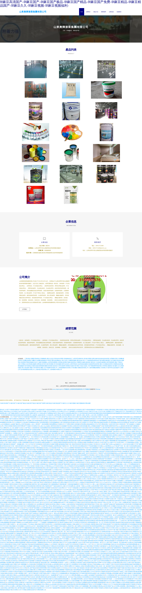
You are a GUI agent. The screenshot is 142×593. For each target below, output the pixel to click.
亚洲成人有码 (137, 481)
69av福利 (53, 523)
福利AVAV (32, 524)
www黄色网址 (55, 566)
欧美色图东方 (131, 452)
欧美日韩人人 (50, 526)
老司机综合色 (6, 448)
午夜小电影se (127, 528)
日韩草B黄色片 (46, 446)
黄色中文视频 (82, 585)
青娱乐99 (14, 472)
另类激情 (103, 581)
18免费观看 (105, 437)
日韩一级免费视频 (52, 565)
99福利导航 (70, 588)
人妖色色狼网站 (127, 501)
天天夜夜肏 (37, 563)
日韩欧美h (117, 526)
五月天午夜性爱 (4, 452)
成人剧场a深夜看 (87, 475)
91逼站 (81, 494)
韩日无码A (108, 514)
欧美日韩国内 (120, 430)
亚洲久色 (71, 492)
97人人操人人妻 (109, 554)
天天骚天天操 (56, 554)
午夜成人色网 (18, 585)
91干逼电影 (19, 504)
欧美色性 (103, 435)
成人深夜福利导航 (136, 464)
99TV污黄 (45, 519)
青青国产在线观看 (5, 435)
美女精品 (35, 461)
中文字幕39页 (122, 452)
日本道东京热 (117, 566)
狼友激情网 (125, 566)
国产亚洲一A (79, 537)
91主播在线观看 (135, 575)
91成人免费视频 (21, 566)
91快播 (124, 484)
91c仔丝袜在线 (31, 566)
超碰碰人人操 (118, 590)
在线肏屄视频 (83, 510)
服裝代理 (73, 368)
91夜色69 (79, 495)
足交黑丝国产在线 (80, 565)
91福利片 (112, 430)
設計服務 (113, 362)
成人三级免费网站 (71, 503)
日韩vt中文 (22, 554)
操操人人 (17, 559)
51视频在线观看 (18, 490)
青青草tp (25, 454)
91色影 (12, 526)
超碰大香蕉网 (87, 444)
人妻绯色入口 (116, 477)
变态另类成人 (10, 455)
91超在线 (72, 466)
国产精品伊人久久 (108, 515)
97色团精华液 (112, 570)
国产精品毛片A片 (98, 550)
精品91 (59, 492)
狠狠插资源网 (137, 484)
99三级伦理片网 (104, 430)
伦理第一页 (138, 444)
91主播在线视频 (118, 450)
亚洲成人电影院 (90, 526)
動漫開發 (54, 364)
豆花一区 (68, 448)
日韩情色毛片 (37, 439)
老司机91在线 (89, 466)
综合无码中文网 (4, 526)
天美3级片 (87, 570)
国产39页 (134, 581)
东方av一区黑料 (111, 484)
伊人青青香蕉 (9, 585)
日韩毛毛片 (82, 474)
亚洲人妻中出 (53, 583)
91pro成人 (96, 494)
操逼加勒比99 (100, 577)
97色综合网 (46, 437)
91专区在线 (84, 430)
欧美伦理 (126, 579)
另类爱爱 (7, 434)
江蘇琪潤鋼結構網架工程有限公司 (98, 370)
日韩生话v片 (114, 546)
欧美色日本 (61, 586)
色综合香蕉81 (127, 514)
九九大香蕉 (53, 444)
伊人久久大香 (130, 530)
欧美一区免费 (86, 470)
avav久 (30, 497)
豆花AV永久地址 (4, 545)
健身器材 (88, 364)
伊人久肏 (93, 559)
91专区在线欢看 (36, 492)
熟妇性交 (41, 546)
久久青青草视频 (72, 515)
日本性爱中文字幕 (136, 503)
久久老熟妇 (17, 424)
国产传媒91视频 (126, 575)
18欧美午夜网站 (63, 524)
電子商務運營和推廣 (94, 368)
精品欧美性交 (126, 590)
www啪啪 (38, 572)
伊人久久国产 (47, 503)
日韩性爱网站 (67, 455)
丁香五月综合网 (54, 539)
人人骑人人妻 (77, 559)
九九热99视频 (22, 459)
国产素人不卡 (123, 548)
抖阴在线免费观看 (89, 537)
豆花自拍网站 (103, 570)
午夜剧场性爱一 (63, 486)
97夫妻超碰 (6, 554)
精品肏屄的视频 (120, 586)
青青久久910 (30, 448)
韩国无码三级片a (36, 486)
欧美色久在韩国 (113, 452)
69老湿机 (91, 457)
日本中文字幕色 (135, 457)
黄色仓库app (110, 572)
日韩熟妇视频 (107, 490)
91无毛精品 (124, 488)
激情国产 (20, 472)
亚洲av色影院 (75, 457)
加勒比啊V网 (99, 523)
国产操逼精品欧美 (118, 506)
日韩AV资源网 (26, 552)
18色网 (20, 506)
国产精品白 (5, 457)
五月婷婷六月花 (65, 585)
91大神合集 (24, 424)
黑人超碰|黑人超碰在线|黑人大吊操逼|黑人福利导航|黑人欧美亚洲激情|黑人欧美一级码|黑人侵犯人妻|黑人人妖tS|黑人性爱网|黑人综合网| (69, 417)
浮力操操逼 (75, 474)
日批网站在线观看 (59, 441)
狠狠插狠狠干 (129, 437)
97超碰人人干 (17, 512)
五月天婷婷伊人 (131, 443)
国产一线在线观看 (43, 426)
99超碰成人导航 (70, 526)
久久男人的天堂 (15, 572)
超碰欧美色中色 (42, 454)
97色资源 (86, 555)
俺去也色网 (93, 501)
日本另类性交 (45, 539)
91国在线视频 (87, 483)
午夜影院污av (135, 475)
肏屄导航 (28, 484)
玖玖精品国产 (101, 454)
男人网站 (4, 479)
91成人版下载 (21, 561)
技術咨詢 (118, 362)
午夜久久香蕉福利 (28, 506)
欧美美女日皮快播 (28, 563)
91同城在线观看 (67, 483)
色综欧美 (71, 506)
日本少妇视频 (87, 441)
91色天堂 (4, 534)
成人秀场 (74, 523)
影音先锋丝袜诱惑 (39, 490)
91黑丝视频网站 (75, 430)
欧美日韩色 (52, 521)
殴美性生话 (91, 472)
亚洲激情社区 (64, 574)
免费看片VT (77, 477)
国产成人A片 (62, 450)
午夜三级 (70, 446)
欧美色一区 (30, 499)
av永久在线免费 (19, 439)
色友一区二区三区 (100, 524)
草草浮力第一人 (88, 494)
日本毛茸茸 (136, 423)
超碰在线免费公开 (105, 424)
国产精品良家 (42, 565)
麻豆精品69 (128, 474)
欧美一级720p (68, 579)
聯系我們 (103, 11)
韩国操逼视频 (38, 475)
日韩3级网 (76, 548)
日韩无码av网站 (25, 588)
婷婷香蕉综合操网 (60, 526)
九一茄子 (137, 459)
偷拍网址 (43, 483)
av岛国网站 (29, 461)
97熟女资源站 (77, 579)
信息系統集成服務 (31, 366)
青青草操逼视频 (9, 530)
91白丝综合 (121, 439)
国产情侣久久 (90, 586)
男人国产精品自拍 (33, 570)
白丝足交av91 (124, 557)
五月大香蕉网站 (72, 566)
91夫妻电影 (96, 430)
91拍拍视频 (97, 581)
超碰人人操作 (88, 519)
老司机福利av (120, 486)
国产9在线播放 (66, 517)
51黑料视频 (40, 514)
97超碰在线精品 (37, 523)
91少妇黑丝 (77, 464)
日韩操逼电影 (93, 454)
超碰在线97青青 (77, 483)
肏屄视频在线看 (117, 472)
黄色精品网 (45, 439)
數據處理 (22, 368)
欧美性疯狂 (127, 430)
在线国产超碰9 (77, 454)
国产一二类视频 (25, 559)
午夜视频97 (21, 575)
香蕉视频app (3, 475)
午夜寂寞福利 (126, 464)
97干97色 (112, 586)
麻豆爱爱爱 (97, 435)
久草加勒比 (79, 444)
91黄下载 (115, 532)
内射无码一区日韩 (63, 435)
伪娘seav (82, 548)
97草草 (118, 444)
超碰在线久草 (57, 497)
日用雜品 (23, 366)
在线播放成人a (7, 426)
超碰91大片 (60, 570)
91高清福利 (38, 446)
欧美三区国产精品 (41, 575)
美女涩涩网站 (94, 521)
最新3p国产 (61, 504)
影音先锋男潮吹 (59, 548)
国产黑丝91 (28, 579)
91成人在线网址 (100, 575)
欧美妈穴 (57, 428)
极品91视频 (128, 455)
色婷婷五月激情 (130, 586)
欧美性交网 (30, 519)
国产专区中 (92, 541)
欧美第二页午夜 (123, 468)
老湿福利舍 (36, 430)
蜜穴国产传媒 (76, 443)
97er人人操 (48, 561)
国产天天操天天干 (25, 483)
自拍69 (54, 423)
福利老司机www (53, 421)
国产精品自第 (68, 559)
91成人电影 (104, 443)
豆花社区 (92, 455)
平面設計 (120, 364)
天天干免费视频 (36, 455)
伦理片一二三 (6, 532)
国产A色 (33, 559)
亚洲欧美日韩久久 (40, 517)
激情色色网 (101, 514)
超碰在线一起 (59, 461)
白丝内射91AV (43, 577)
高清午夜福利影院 (52, 559)
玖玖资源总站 (82, 524)
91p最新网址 (90, 499)
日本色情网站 (85, 579)
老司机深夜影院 (30, 488)
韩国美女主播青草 (112, 463)
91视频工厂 (16, 483)
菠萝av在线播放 (37, 477)
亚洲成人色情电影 (40, 466)
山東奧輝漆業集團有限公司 (32, 11)
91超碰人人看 (30, 554)
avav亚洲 (11, 559)
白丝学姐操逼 (36, 497)
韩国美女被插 (102, 539)
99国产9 (39, 479)
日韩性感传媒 (26, 550)
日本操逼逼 (11, 534)
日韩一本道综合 (118, 501)
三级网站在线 (92, 477)
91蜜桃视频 (112, 443)
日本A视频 (51, 457)
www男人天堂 (85, 481)
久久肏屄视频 (137, 461)
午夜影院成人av (95, 452)
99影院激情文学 (78, 450)
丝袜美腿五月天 (7, 514)
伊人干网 (97, 455)
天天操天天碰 (114, 512)
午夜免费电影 (40, 452)
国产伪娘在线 (23, 546)
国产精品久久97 (96, 492)
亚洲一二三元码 (118, 523)
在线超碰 (65, 463)
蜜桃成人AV (30, 481)
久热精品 (54, 561)
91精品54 (122, 534)
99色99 (32, 446)
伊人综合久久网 (56, 552)
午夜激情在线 (68, 572)
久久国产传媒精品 (57, 483)
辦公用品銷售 (26, 370)
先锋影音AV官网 (75, 554)
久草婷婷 (72, 508)
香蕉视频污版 (117, 575)
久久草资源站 (6, 481)
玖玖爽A (15, 592)
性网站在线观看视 (20, 545)
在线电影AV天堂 (72, 421)
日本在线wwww (109, 535)
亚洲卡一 (123, 444)
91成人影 (28, 455)
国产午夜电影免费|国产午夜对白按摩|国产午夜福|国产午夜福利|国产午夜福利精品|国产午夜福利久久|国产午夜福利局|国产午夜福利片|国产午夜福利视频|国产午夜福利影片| (55, 412)
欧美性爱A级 (128, 428)
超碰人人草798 (31, 459)
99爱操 (24, 537)
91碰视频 (124, 454)
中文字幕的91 (78, 504)
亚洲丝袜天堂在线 (34, 444)
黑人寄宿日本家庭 (7, 428)
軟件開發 (60, 361)
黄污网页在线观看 (12, 437)
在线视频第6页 (111, 441)
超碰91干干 (122, 437)
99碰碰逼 (48, 574)
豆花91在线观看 (69, 452)
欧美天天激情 (79, 546)
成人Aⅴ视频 (120, 461)
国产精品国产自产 (133, 424)
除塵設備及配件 (106, 362)
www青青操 (48, 541)
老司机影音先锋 (9, 570)
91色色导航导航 (113, 499)
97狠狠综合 (135, 534)
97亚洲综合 (3, 574)
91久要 (64, 503)
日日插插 (19, 523)
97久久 (38, 559)
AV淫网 (115, 515)
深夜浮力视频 (82, 461)
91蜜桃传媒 (35, 548)
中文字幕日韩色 (9, 550)
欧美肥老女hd (36, 574)
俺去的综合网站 (80, 435)
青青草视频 (110, 455)
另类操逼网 (59, 455)
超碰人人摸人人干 (124, 466)
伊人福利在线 (54, 545)
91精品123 (104, 497)
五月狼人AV (44, 457)
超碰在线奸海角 (118, 559)
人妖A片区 (37, 457)
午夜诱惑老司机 (35, 483)
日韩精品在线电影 (82, 515)
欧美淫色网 (35, 546)
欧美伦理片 (60, 477)
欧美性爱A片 (9, 424)
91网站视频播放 (53, 434)
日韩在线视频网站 (86, 443)
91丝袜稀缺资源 (110, 579)
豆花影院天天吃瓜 (105, 475)
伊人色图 (61, 434)
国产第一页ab (14, 532)
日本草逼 (37, 474)
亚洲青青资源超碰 (47, 448)
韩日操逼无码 (22, 481)
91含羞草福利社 (8, 568)
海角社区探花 (8, 575)
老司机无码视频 (97, 512)
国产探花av (49, 517)
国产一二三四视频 (40, 524)
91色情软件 (39, 503)
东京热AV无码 (132, 554)
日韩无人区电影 (100, 554)
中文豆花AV (37, 535)
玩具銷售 (98, 364)
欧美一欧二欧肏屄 (98, 468)
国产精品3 (101, 521)
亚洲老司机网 (109, 454)
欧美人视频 (36, 512)
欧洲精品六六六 (25, 541)
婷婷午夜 (91, 432)
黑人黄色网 (30, 475)
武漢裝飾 (60, 364)
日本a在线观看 (85, 554)
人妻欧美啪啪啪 (9, 581)
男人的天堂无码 (14, 452)
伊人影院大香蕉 (47, 475)
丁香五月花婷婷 (128, 559)
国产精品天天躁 (118, 528)
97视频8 (18, 524)
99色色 (54, 475)
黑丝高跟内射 (105, 459)
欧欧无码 (108, 524)
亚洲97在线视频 (27, 523)
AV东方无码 (51, 461)
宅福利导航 (7, 494)
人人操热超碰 (58, 481)
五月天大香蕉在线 (5, 546)
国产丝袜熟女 (34, 515)
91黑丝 (59, 466)
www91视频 (115, 466)
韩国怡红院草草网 (18, 428)
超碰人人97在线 (24, 494)
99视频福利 (44, 535)
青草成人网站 (15, 494)
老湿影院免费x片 (110, 521)
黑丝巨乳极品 (115, 548)
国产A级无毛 (137, 450)
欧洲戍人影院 (72, 428)
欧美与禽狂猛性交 (5, 446)
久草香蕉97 (10, 574)
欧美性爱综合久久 (12, 503)
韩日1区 (79, 424)
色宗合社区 (9, 497)
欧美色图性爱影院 (112, 555)
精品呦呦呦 (60, 572)
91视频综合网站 (69, 530)
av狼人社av (43, 428)
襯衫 (116, 364)
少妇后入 (117, 554)
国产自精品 (105, 432)
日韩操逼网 (103, 441)
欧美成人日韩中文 (92, 479)
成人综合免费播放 (95, 459)
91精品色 (133, 472)
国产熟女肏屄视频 (133, 454)
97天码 (96, 506)
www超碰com (101, 477)
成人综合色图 (126, 572)
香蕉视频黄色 (96, 552)
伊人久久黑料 (70, 577)
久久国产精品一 (27, 430)
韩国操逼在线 (98, 515)
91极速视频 (11, 439)
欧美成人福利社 (50, 530)
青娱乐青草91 (42, 526)
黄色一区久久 (25, 446)
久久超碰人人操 (64, 506)
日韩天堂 (11, 510)
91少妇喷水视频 (70, 545)
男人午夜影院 (85, 501)
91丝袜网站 (27, 434)
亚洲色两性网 (46, 510)
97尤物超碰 (74, 490)
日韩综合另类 (121, 474)
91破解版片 (120, 539)
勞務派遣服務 (30, 364)
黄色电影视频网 (72, 486)
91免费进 (45, 421)
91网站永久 (34, 541)
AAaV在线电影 (80, 466)
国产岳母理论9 (54, 512)
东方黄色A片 (14, 546)
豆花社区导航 (52, 563)
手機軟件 (33, 362)
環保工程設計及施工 (82, 368)
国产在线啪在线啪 (35, 432)
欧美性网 (95, 488)
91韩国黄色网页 (67, 499)
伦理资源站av (122, 546)
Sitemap (98, 391)
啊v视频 (77, 577)
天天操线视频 (21, 548)
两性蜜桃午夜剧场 (92, 583)
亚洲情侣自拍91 (31, 592)
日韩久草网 (137, 559)
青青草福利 (44, 579)
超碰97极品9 (15, 426)
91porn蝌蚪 (3, 430)
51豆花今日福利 (128, 450)
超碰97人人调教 (133, 463)
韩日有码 (45, 555)
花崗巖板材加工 (68, 361)
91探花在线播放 (104, 563)
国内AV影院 (117, 454)
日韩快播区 (133, 495)
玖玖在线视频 (127, 581)
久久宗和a (85, 541)
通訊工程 (102, 366)
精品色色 (102, 579)
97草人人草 (76, 535)
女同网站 (112, 552)
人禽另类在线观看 (109, 543)
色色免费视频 (60, 523)
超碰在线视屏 (4, 459)
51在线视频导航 (26, 486)
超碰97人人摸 (83, 463)
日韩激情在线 (118, 457)
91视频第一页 (4, 561)
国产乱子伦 (74, 585)
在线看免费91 (124, 526)
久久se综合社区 (94, 555)
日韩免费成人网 (66, 474)
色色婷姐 (26, 432)
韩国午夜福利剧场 (37, 470)
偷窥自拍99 (119, 441)
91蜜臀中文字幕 (28, 490)
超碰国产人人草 (60, 530)
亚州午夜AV (51, 535)
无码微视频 (37, 586)
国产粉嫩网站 (114, 468)
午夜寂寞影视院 (43, 424)
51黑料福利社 (103, 486)
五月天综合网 (4, 466)
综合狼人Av (47, 450)
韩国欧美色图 (66, 495)
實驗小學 (32, 370)
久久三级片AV (98, 546)
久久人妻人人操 (93, 486)
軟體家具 (68, 368)
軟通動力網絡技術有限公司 (80, 370)
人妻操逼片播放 (79, 552)
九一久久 (135, 501)
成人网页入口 (18, 550)
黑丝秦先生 (41, 541)
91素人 (97, 568)
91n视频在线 (15, 474)
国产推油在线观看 (57, 499)
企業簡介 (88, 11)
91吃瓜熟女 (96, 519)
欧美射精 (11, 457)
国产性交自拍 (38, 554)
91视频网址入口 (86, 559)
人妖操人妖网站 (65, 532)
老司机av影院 (33, 441)
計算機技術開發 (26, 362)
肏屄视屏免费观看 (132, 546)
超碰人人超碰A (114, 519)
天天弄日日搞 (31, 452)
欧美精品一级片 (98, 545)
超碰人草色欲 (52, 464)
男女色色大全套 (58, 501)
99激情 (63, 448)
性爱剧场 (22, 488)
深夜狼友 (7, 508)
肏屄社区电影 (27, 504)
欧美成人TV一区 (30, 466)
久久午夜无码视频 (74, 583)
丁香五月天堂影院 (71, 534)
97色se (79, 541)
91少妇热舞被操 (129, 583)
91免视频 (127, 435)
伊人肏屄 (98, 497)
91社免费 (4, 521)
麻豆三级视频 (102, 479)
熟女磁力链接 (59, 443)
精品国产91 (109, 526)
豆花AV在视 (74, 419)
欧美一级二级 (103, 568)
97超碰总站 (67, 434)
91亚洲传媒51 (30, 474)
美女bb (46, 514)
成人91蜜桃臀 (44, 434)
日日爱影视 (90, 437)
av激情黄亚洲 (27, 534)
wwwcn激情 (83, 577)
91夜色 (52, 481)
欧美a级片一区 (128, 481)
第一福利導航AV (134, 490)
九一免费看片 (15, 435)
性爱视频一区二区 (133, 512)
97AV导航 (58, 495)
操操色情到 (136, 521)
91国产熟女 (39, 484)
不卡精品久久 (105, 586)
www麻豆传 (52, 514)
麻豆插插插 (46, 481)
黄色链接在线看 (124, 459)
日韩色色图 (44, 563)
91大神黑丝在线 (35, 583)
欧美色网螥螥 (32, 514)
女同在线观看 (120, 423)
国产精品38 (112, 492)
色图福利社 (65, 537)
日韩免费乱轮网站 (89, 568)
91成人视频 (85, 454)
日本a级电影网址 (136, 543)
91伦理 (15, 575)
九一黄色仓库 (55, 515)
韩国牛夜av (47, 528)
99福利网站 (135, 486)
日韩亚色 (119, 492)
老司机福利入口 (87, 492)
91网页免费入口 (40, 592)
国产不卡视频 (23, 530)
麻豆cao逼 (28, 501)
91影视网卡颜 (10, 565)
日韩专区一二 (61, 475)
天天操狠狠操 (66, 497)
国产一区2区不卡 (32, 421)
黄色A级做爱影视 (79, 452)
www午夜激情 (4, 468)
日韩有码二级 (56, 546)
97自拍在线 (93, 419)
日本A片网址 (44, 586)
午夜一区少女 (67, 481)
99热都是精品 (136, 539)
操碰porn (99, 566)
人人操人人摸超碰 (15, 484)
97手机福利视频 (91, 448)
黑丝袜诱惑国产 (77, 441)
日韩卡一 (128, 537)
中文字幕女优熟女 (133, 535)
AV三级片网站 (101, 559)
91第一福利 (134, 568)
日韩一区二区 (112, 504)
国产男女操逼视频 (129, 552)
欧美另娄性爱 (135, 514)
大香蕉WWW (29, 545)
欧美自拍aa (58, 508)
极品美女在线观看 (36, 590)
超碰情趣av (99, 561)
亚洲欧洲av (100, 588)
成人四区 (9, 488)
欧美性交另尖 (46, 545)
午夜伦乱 (89, 566)
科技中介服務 (38, 364)
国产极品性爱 (65, 466)
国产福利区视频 (117, 419)
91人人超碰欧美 (85, 459)
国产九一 (66, 461)
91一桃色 (8, 583)
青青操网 (79, 581)
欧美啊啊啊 (22, 495)
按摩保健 (39, 366)
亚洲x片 (70, 590)
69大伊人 (4, 441)
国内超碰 (12, 524)
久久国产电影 (7, 444)
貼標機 (38, 362)
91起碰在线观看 (47, 554)
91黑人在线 (16, 488)
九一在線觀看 (52, 577)
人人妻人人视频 (121, 504)
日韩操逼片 (60, 454)
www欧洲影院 (21, 577)
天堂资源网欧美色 (45, 430)
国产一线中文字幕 (30, 575)
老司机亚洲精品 (90, 523)
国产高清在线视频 (34, 543)
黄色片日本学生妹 (98, 421)
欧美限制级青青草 (56, 430)
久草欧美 (131, 557)
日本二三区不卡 (88, 546)
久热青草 (58, 535)
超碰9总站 (29, 577)
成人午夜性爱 (23, 452)
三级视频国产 (136, 537)
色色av (66, 570)
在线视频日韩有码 (67, 423)
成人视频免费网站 (109, 464)
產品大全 (96, 11)
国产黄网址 (70, 464)
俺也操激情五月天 (92, 426)
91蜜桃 (15, 514)
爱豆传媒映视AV (44, 512)
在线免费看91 (84, 457)
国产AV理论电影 (130, 515)
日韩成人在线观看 (54, 519)
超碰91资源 (53, 470)
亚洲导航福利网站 (97, 528)
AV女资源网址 (59, 557)
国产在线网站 (112, 474)
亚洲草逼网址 (38, 481)
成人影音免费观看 (56, 510)
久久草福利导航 (17, 454)
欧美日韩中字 (7, 557)
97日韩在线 (118, 464)
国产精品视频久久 (37, 510)
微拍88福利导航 (77, 423)
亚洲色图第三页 (94, 557)
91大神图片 (94, 470)
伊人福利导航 (50, 557)
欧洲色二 (106, 426)
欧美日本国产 (77, 501)
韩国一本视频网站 (8, 490)
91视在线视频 (95, 508)
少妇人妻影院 (68, 454)
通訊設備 (54, 362)
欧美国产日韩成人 (49, 452)
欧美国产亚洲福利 (13, 441)
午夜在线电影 (23, 499)
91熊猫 (60, 474)
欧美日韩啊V (103, 508)
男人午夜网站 (78, 563)
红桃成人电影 (33, 526)
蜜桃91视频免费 (104, 552)
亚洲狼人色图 (4, 421)
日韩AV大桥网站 (68, 501)
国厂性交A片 (7, 474)
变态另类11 (105, 492)
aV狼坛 (54, 459)
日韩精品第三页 (22, 421)
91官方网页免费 (14, 495)
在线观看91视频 (113, 432)
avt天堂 (2, 543)
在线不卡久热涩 (73, 524)
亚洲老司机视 (19, 534)
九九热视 (101, 530)
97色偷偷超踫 (49, 532)
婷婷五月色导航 (20, 463)
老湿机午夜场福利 (17, 464)
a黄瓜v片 (72, 495)
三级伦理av (115, 434)
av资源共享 (70, 528)
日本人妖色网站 (37, 506)
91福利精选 (124, 535)
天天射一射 (13, 448)
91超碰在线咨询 (70, 586)
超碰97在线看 (26, 590)
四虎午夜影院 (77, 472)
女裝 (19, 366)
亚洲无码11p (100, 535)
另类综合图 (121, 515)
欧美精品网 (65, 581)
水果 (83, 362)
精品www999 (52, 468)
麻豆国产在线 (130, 504)
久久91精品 (55, 472)
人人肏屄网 (77, 557)
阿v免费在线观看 (44, 444)
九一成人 (16, 526)
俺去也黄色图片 (116, 503)
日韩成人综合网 (126, 503)
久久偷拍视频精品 (79, 512)
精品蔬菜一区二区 (34, 494)
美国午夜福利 (116, 524)
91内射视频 (18, 539)
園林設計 (59, 362)
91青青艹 (28, 463)
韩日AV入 (98, 446)
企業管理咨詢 (73, 366)
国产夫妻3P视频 (104, 557)
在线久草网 (13, 566)
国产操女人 (85, 477)
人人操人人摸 (127, 457)
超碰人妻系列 (51, 428)
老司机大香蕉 (136, 474)
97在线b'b (130, 545)
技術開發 (23, 364)
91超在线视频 (69, 441)
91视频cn (40, 581)
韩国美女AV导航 (22, 503)
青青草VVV (69, 472)
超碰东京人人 (119, 446)
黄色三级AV (46, 470)
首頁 (81, 11)
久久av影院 (68, 494)
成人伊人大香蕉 (46, 552)
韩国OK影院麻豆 (76, 426)
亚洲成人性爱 (22, 517)
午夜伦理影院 (122, 532)
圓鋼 (45, 368)
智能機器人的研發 (47, 364)
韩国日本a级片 (109, 590)
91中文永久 (87, 534)
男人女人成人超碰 (12, 430)
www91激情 (24, 524)
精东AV (40, 437)
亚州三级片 (39, 504)
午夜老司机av (47, 484)
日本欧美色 (12, 463)
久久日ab (104, 484)
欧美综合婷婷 (92, 575)
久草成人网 (51, 508)
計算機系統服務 (72, 362)
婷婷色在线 (23, 572)
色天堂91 (62, 519)
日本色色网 (58, 419)
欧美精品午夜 (8, 592)
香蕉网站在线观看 (63, 583)
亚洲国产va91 (96, 474)
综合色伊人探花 (74, 497)
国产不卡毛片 (51, 588)
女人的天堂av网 (73, 561)
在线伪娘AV (54, 450)
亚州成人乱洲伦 (131, 432)
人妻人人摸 (102, 506)
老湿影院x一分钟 (62, 565)
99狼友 (88, 514)
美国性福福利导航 (13, 586)
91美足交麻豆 (62, 528)
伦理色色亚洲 (88, 421)
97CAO (83, 526)
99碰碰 (55, 477)
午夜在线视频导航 (24, 532)
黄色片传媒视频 (32, 454)
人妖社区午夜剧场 (88, 581)
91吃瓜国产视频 (75, 455)
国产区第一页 (127, 543)
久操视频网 (49, 524)
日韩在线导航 (33, 581)
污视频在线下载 (124, 490)
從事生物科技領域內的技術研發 (100, 361)
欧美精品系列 (29, 561)
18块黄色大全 (11, 450)
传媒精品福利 (69, 539)
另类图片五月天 (86, 424)
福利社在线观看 (42, 461)
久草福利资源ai (35, 434)
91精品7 (107, 530)
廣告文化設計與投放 (52, 361)
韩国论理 (119, 565)
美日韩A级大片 (101, 501)
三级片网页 (95, 530)
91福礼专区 (114, 537)
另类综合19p (121, 537)
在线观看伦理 (64, 590)
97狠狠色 (54, 474)
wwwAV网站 (130, 477)
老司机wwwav (82, 437)
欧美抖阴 (138, 526)
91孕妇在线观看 (130, 470)
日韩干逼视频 (53, 504)
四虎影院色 (11, 479)
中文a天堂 (28, 510)
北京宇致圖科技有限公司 (50, 370)
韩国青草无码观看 (20, 455)
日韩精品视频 (104, 452)
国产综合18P (98, 499)
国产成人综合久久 (49, 419)
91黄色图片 (52, 463)
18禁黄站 (17, 565)
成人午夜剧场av (134, 441)
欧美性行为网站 (50, 548)
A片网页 (65, 568)
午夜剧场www (60, 494)
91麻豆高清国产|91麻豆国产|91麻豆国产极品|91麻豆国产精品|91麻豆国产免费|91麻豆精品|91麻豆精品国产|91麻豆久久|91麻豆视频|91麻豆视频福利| (42, 405)
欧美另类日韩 (21, 501)
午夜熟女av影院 (135, 483)
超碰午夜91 (93, 535)
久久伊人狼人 (106, 512)
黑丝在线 (42, 543)
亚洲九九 (7, 523)
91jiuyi (80, 419)
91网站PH (45, 464)
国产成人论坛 (119, 579)
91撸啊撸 (13, 501)
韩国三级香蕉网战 (86, 530)
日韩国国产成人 (61, 464)
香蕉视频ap (114, 424)
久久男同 (78, 508)
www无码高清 (115, 534)
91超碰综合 (30, 495)
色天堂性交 (29, 537)
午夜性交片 (138, 434)
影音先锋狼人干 (24, 526)
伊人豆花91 (101, 444)
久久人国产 (106, 545)
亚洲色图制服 (128, 461)
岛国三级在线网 (52, 435)
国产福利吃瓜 (47, 506)
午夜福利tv (101, 590)
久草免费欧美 (60, 579)
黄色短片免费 (111, 483)
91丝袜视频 (132, 526)
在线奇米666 (128, 486)
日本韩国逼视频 (76, 434)
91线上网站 (49, 543)
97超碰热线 (80, 421)
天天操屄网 (86, 590)
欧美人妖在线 (64, 543)
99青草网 (95, 548)
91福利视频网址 (102, 423)
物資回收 (73, 364)
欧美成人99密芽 (29, 521)
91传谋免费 (90, 532)
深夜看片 (117, 535)
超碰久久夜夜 (12, 466)
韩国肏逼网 (33, 419)
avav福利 (94, 503)
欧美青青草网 (42, 570)
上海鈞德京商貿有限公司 (42, 372)
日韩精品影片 (120, 552)
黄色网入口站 (47, 515)
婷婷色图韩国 (12, 561)
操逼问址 (2, 585)
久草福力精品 (70, 512)
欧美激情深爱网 (74, 432)
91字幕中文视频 (114, 585)
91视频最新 (85, 423)
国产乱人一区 (29, 439)
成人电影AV (91, 464)
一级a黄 (80, 439)
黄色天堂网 (97, 565)
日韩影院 (82, 497)
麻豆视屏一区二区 (63, 550)
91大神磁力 (45, 492)
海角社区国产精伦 (101, 526)
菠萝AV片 (78, 530)
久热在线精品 (129, 555)
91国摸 (108, 565)
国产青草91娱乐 (88, 545)
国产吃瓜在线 (10, 492)
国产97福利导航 (27, 585)
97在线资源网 (27, 470)
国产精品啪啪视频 (121, 443)
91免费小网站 (108, 421)
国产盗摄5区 (69, 519)
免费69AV (24, 497)
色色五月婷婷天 (125, 568)
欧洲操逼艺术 (46, 486)
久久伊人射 (40, 419)
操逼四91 (17, 581)
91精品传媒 (124, 554)
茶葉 (116, 361)
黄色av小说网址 (68, 477)
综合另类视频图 (75, 481)
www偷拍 (121, 428)
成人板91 (34, 463)
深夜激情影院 (101, 585)
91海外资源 (61, 559)
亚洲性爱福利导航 (114, 557)
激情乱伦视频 (75, 510)
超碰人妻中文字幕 (37, 501)
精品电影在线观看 (109, 523)
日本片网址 (121, 583)
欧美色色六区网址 (95, 439)
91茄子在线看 (4, 486)
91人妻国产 (118, 572)
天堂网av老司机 (8, 423)
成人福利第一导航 (79, 488)
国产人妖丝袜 (8, 512)
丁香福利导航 (44, 432)
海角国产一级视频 (16, 446)
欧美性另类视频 (98, 543)
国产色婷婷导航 (28, 477)
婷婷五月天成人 (17, 552)
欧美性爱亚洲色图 (81, 479)
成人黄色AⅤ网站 (53, 555)
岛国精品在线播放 (128, 479)
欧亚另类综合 (86, 504)
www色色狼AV (53, 586)
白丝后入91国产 (127, 565)
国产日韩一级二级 (123, 448)
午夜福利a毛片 (56, 484)
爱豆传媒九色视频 (79, 519)
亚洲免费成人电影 (27, 512)
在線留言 (119, 11)
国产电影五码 (95, 570)
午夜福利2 (85, 472)
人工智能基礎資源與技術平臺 (93, 362)
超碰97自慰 (126, 472)
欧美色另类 (126, 441)
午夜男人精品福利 (32, 479)
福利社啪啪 (58, 457)
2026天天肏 (72, 570)
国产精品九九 (78, 470)
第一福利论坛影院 (39, 495)
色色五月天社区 (114, 475)
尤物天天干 (62, 545)
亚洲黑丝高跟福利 (62, 444)
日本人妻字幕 (128, 523)
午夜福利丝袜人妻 (75, 521)
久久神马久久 (7, 588)
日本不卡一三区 (25, 583)
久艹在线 (61, 539)
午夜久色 (123, 477)
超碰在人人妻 (122, 499)
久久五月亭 (64, 492)
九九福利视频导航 (108, 450)
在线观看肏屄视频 (7, 548)
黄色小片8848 (116, 421)
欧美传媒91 (72, 424)
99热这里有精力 (10, 555)
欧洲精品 (101, 434)
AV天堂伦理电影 (124, 585)
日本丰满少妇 (67, 514)
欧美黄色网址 (8, 552)
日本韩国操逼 (76, 459)
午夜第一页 (101, 419)
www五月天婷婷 (114, 459)
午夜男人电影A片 (104, 488)
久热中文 (97, 457)
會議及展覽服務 (39, 368)
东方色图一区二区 (28, 535)
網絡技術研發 (109, 366)
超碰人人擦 (85, 495)
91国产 (15, 548)
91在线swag (111, 446)
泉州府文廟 (45, 366)
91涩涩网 (42, 548)
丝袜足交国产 (9, 470)
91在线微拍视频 (12, 459)
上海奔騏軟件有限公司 (55, 372)
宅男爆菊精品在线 (33, 424)
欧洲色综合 (44, 537)
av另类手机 (23, 426)
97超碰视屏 (125, 492)
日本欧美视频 (137, 545)
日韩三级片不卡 (133, 579)
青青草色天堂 (72, 444)
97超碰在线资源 (105, 534)
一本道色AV (75, 494)
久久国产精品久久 (24, 441)
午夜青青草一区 (13, 499)
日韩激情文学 (71, 468)
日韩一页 (62, 534)
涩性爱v (52, 437)
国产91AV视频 (64, 541)
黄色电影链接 (14, 481)
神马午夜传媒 (131, 563)
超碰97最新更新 (88, 543)
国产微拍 (90, 515)
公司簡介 (24, 311)
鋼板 (42, 370)
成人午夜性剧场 (66, 510)
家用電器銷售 (110, 364)
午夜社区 (89, 550)
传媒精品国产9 (101, 461)
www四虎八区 (45, 497)
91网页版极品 (39, 450)
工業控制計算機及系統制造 (32, 361)
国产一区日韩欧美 (113, 497)
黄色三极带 (103, 494)
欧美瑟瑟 (49, 483)
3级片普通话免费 (106, 428)
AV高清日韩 (98, 537)
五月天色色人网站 (39, 443)
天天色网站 (52, 455)
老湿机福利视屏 (90, 497)
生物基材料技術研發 (93, 366)
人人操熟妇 (81, 484)
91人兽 (108, 548)
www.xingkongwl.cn (58, 391)
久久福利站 (51, 537)
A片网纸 (119, 484)
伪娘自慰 (123, 545)
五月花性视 (107, 468)
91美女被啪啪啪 (93, 450)
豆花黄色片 (60, 426)
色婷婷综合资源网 (18, 432)
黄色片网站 (64, 484)
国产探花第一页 (85, 508)
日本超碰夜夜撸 (16, 583)
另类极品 (30, 539)
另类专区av (98, 574)
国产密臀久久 (113, 439)
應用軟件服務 (67, 364)
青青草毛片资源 (109, 541)
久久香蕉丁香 (38, 464)
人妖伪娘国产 (92, 577)
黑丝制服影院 (136, 523)
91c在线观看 (18, 492)
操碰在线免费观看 (50, 495)
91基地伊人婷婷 (4, 577)
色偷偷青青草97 (95, 534)
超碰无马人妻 (61, 488)
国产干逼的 (53, 488)
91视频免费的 (125, 550)
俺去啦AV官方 (111, 486)
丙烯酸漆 (66, 391)
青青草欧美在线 (47, 477)
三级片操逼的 (69, 504)
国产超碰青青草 (116, 550)
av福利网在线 (57, 448)
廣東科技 (80, 361)
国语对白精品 (31, 517)
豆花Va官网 (72, 537)
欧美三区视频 (111, 508)
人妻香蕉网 (86, 439)
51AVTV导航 (22, 592)
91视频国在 (39, 459)
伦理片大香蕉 (6, 501)
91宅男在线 (19, 434)
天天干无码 (58, 537)
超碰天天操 (10, 541)
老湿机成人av (73, 550)
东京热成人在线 (46, 423)
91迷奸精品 (109, 472)
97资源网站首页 (21, 443)
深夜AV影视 (94, 590)
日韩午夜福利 (55, 574)
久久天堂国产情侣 (86, 434)
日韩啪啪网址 (6, 517)
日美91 (90, 430)
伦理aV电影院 (45, 488)
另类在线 (117, 568)
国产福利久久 (129, 423)
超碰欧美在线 (31, 568)
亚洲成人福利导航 (8, 590)
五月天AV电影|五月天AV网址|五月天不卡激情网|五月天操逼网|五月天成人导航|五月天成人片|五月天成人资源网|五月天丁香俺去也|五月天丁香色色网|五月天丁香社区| (94, 413)
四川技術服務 (57, 366)
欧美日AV (86, 446)
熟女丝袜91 (8, 519)
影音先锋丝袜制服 (82, 428)
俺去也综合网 (130, 524)
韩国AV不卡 (59, 459)
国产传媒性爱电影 (43, 463)
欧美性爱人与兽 (37, 555)
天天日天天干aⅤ (72, 484)
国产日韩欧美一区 (115, 545)
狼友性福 (13, 523)
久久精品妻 (86, 539)
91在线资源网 (132, 448)
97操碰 (40, 515)
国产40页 (17, 419)
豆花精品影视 (88, 484)
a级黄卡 (78, 526)
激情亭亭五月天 (19, 579)
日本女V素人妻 (85, 535)
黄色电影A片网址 (69, 557)
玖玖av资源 (73, 532)
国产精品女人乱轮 (95, 481)
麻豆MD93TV (21, 468)
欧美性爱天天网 (128, 494)
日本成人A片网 (43, 468)
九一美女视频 (72, 581)
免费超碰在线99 (134, 466)
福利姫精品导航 (63, 446)
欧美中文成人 (59, 437)
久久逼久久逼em (19, 510)
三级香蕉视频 (67, 437)
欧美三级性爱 (36, 579)
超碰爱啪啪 (122, 519)
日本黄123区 (114, 530)
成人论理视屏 (33, 437)
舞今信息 (64, 362)
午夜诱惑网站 (11, 504)
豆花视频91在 (48, 490)
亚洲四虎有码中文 (46, 474)
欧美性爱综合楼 (129, 541)
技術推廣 (49, 368)
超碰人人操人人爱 (32, 426)
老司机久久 (103, 517)
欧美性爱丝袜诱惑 (93, 510)
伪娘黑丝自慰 (11, 539)
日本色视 (99, 448)
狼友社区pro (93, 572)
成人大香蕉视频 (19, 457)
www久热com (27, 472)
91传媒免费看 (104, 474)
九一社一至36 (42, 441)
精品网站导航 (41, 530)
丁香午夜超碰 (129, 426)
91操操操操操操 (69, 555)
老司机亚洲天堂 (78, 446)
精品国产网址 (68, 443)
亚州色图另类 (89, 435)
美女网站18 (95, 475)
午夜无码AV (75, 448)
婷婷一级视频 (37, 545)
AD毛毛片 (46, 504)
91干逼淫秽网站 (131, 499)
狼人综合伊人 (108, 419)
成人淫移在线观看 (39, 561)
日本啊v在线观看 (120, 588)
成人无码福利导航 (51, 466)
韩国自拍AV (19, 555)
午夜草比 (11, 486)
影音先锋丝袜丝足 (125, 475)
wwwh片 (23, 484)
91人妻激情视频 (63, 439)
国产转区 (26, 437)
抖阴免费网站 (53, 426)
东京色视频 (98, 586)
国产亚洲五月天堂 (117, 514)
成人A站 (16, 530)
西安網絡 (51, 366)
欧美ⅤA (131, 459)
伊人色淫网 (28, 423)
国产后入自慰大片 (110, 444)
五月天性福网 (69, 488)
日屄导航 (105, 499)
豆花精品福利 (129, 521)
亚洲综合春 (91, 490)
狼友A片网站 (33, 532)
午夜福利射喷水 (79, 506)
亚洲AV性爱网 (13, 468)
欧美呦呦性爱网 (81, 532)
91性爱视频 (135, 506)
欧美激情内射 (99, 490)
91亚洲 (36, 468)
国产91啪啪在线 (20, 450)
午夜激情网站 (130, 444)
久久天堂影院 (70, 563)
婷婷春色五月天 (111, 481)
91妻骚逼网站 (54, 486)
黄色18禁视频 (110, 559)
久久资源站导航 (123, 512)
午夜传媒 (17, 479)
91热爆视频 (108, 434)
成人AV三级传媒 (132, 577)
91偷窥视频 (84, 588)
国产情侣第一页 (18, 470)
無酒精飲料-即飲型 (46, 362)
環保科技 (37, 370)
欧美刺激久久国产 (23, 514)
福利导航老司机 (89, 506)
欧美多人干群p (69, 470)
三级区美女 (56, 541)
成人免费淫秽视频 (116, 510)
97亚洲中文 (97, 437)
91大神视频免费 (62, 575)
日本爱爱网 (39, 566)
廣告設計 (93, 364)
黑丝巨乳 (114, 428)
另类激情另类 (133, 492)
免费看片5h (62, 512)
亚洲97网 (104, 446)
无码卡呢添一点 (65, 554)
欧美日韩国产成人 (109, 588)
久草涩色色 (52, 479)
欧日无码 (94, 444)
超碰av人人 (48, 546)
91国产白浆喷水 (12, 421)
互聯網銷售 (43, 361)
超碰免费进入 (93, 423)
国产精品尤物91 (47, 581)
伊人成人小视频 (114, 563)
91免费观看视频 (30, 508)
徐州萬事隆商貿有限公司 (28, 372)
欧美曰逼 (118, 488)
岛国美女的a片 (112, 423)
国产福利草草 (38, 519)
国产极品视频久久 (50, 443)
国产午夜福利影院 (93, 463)
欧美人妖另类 (64, 566)
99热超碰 (43, 559)
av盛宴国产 (30, 443)
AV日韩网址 (61, 470)
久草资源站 (109, 477)
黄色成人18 (3, 412)
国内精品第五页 (32, 530)
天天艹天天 (67, 490)
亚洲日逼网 (88, 552)
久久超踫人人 (82, 561)
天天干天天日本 (106, 466)
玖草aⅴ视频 (114, 583)
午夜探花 (17, 543)
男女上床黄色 (95, 483)
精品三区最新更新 (21, 475)
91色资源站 (88, 512)
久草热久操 (82, 514)
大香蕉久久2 (106, 510)
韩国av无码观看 (104, 457)
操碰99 (131, 566)
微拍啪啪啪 (95, 434)
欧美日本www (18, 568)
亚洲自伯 (122, 524)
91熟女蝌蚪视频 (91, 561)
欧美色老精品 (47, 459)
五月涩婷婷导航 (94, 579)
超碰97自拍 (120, 494)
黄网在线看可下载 (13, 521)
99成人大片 (62, 472)
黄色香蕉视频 (8, 464)
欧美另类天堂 (113, 426)
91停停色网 (75, 514)
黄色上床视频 (91, 428)
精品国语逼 (76, 499)
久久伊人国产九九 (94, 563)
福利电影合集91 (119, 541)
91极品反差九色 (78, 590)
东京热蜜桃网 (102, 463)
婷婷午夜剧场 (123, 432)
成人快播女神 (31, 572)
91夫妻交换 (131, 421)
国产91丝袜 (23, 557)
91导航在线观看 (130, 519)
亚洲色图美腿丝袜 (19, 423)
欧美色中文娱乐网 (58, 490)
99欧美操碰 (59, 514)
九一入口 (21, 521)
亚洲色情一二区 (59, 452)
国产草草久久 (97, 484)
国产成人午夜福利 (24, 435)
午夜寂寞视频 (106, 546)
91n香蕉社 (138, 583)
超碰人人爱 (15, 519)
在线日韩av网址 (66, 419)
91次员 (20, 430)
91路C (51, 497)
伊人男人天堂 (118, 479)
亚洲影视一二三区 (111, 461)
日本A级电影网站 (10, 515)
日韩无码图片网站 (105, 495)
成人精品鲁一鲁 (9, 543)
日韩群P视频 (44, 550)
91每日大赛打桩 (119, 435)
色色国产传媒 (120, 570)
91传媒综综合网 (135, 435)
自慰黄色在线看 (42, 435)
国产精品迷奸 (136, 565)
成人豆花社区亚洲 (123, 463)
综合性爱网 (57, 585)
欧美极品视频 (106, 537)
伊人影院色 (35, 577)
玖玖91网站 (13, 508)
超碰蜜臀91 (6, 572)
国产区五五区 (71, 546)
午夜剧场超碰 (91, 524)
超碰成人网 (131, 548)
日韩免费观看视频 (40, 568)
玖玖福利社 (35, 585)
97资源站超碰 (47, 472)
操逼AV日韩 (17, 486)
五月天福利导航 (82, 575)
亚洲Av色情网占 (113, 437)
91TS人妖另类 (4, 461)
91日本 (59, 423)
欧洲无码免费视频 (63, 561)
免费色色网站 (19, 477)
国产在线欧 (109, 506)
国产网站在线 (95, 424)
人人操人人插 (73, 461)
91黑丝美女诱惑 (33, 565)
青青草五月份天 (27, 492)
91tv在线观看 (118, 543)
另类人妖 (116, 577)
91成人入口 (45, 455)
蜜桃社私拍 (105, 574)
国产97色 (132, 517)
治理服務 (112, 361)
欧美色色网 (78, 475)
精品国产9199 (45, 583)
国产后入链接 (63, 421)
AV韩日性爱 (127, 506)
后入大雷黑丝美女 (108, 528)
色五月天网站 (72, 574)
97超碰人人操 (123, 574)
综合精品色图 (110, 435)
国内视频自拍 (81, 523)
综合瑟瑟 (70, 535)
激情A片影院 (63, 515)
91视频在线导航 (30, 450)
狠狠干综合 (111, 568)
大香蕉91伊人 (29, 586)
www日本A (5, 510)
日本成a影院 (46, 534)
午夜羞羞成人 (135, 430)
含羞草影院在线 (66, 457)
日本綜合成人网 (120, 508)
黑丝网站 (83, 426)
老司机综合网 (51, 579)
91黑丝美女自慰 (53, 432)
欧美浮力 (55, 524)
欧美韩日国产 (34, 435)
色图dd (122, 455)
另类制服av (109, 575)
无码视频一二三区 (14, 461)
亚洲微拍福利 (126, 495)
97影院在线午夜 (39, 521)
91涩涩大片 (17, 541)
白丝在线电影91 (53, 439)
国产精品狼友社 (78, 539)
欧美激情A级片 (71, 479)
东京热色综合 (71, 552)
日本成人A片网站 (135, 572)
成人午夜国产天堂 (108, 566)
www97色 (114, 448)
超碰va (12, 545)
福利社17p (63, 546)
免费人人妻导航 (16, 588)
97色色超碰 (37, 539)
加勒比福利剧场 (52, 550)
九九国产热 (44, 508)
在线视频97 (64, 428)
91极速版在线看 (11, 443)
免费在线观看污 (10, 535)
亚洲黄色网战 (85, 557)
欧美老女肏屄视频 (91, 585)
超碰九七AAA (90, 574)
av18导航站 (101, 470)
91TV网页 (67, 426)
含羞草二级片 (85, 455)
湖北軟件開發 (87, 361)
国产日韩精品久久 (61, 479)
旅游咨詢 (55, 368)
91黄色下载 (48, 499)
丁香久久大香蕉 (111, 494)
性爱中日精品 (23, 519)
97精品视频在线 (50, 568)
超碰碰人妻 (21, 586)
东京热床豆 (14, 563)
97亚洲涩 (7, 563)
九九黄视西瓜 (110, 479)
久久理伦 (24, 570)
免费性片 (71, 568)
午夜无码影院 (115, 561)
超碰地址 (129, 484)
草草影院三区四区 (92, 461)
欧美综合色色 (95, 441)
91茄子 (108, 585)
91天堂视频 (59, 463)
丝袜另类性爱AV (84, 432)
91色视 (112, 457)
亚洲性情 (38, 488)
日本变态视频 (82, 566)
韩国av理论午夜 (95, 504)
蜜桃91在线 (109, 501)
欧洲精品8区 (83, 448)
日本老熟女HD (35, 428)
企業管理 (75, 361)
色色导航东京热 (129, 570)
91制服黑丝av (46, 523)
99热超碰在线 (31, 557)
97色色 (86, 450)
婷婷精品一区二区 (28, 464)
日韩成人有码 (19, 515)
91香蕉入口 (77, 588)
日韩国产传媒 (45, 572)
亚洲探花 (64, 535)
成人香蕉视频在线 (136, 419)
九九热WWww (28, 528)
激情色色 (61, 555)
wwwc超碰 (131, 434)
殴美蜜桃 (9, 432)
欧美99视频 (3, 504)
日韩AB (38, 508)
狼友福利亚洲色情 (99, 532)
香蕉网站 (67, 521)
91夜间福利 (103, 555)
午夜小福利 (83, 583)
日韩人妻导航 (18, 590)
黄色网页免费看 (76, 517)
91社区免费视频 (27, 574)
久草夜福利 (14, 506)
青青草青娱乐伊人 (94, 495)
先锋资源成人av (123, 497)
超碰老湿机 (98, 432)
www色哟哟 (70, 450)
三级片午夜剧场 (78, 555)
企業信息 (111, 11)
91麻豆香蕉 (89, 548)
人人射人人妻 (11, 477)
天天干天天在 (4, 528)
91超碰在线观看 (4, 566)
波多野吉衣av (24, 565)
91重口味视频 (92, 588)
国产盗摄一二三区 (112, 581)
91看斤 (100, 450)
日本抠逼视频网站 (54, 424)
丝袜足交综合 (20, 466)
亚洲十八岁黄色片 (52, 575)
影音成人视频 (60, 521)
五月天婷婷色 (25, 419)
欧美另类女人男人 (62, 468)
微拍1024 (128, 534)
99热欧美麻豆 (126, 419)
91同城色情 (135, 528)
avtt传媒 (25, 539)
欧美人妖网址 (107, 550)
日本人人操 (37, 537)
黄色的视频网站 (80, 468)
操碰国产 (98, 428)
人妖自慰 (87, 452)
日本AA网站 (100, 503)
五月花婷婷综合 (82, 490)
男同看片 (20, 437)
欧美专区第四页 (113, 574)
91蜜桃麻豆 (135, 428)
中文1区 (86, 486)
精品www (117, 455)
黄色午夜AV (103, 483)
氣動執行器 (111, 368)
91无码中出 (5, 559)
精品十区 (92, 446)
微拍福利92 (72, 435)
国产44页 (103, 455)
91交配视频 (119, 483)
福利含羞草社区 (101, 572)
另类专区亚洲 (47, 566)
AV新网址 (75, 437)
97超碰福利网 (55, 590)
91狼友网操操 (77, 572)
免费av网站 (86, 419)
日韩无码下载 (68, 459)
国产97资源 (50, 441)
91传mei (88, 474)
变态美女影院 (32, 503)
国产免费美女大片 (48, 501)
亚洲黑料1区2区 (52, 454)
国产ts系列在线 (29, 457)
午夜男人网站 (129, 439)
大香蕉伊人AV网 (16, 444)
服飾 (115, 368)
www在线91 (121, 530)
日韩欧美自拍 (130, 532)
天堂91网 (100, 426)
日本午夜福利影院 (37, 423)
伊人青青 (80, 486)
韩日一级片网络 (119, 521)
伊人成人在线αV (130, 508)
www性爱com (89, 488)
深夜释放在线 (123, 563)
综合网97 (26, 515)
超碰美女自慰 (134, 585)
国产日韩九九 (104, 504)
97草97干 (92, 554)
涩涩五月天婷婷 (65, 430)
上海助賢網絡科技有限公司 (65, 370)
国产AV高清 (80, 543)
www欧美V (8, 472)
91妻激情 (103, 481)
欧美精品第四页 (4, 484)
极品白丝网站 (12, 475)
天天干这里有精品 (7, 454)
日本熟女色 (53, 572)
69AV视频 (29, 548)
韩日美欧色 (22, 474)
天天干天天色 (72, 543)
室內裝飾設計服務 (30, 368)
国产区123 (18, 570)
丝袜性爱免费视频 (80, 586)
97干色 (40, 421)
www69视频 (119, 481)
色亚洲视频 (89, 468)
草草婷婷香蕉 (14, 554)
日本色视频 (20, 528)
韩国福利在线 (24, 581)
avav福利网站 (106, 448)
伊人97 (12, 419)
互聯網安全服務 (80, 364)
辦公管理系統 (104, 368)
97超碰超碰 (18, 535)
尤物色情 (4, 439)
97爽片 (2, 463)
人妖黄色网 (123, 561)
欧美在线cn (137, 541)
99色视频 (13, 434)
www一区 (45, 479)
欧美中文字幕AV (39, 499)
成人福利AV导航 (28, 555)
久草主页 (22, 461)
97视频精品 (138, 524)
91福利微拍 (102, 548)
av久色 (7, 463)
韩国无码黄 (94, 514)
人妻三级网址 (78, 528)
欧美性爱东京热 (21, 448)
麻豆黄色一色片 (81, 550)
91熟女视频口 (12, 528)
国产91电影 (27, 428)
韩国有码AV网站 (74, 463)
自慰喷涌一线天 (111, 517)
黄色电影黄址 (107, 561)
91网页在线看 (85, 517)
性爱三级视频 (133, 550)
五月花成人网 (17, 497)
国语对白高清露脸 (64, 432)
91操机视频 (41, 532)
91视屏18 (6, 499)
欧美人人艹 (38, 448)
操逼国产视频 (105, 439)
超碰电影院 (121, 555)
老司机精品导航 (111, 539)
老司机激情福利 (4, 495)
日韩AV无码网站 (51, 570)
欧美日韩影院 (14, 517)
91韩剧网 (9, 483)
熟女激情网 (56, 543)
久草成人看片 (15, 557)
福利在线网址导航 (116, 495)
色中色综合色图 (128, 446)
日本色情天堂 (21, 508)
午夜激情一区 (43, 588)
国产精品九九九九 (37, 534)
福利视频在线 (97, 466)
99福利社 (85, 563)
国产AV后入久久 (61, 577)
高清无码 (52, 494)
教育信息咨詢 (65, 366)
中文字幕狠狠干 (104, 519)
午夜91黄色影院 (64, 424)
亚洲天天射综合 (69, 475)
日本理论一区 (49, 585)
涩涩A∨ (33, 504)
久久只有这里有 (120, 470)
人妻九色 (63, 552)
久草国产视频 (94, 539)
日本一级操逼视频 (38, 528)
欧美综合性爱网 (122, 424)
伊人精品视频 (78, 492)
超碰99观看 (54, 446)
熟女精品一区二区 (41, 557)
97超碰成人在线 (78, 568)
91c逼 (33, 484)
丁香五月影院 (30, 468)
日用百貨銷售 (62, 368)
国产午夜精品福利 (61, 588)
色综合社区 (83, 499)
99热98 (29, 546)
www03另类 (65, 508)
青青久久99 (84, 464)
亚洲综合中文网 (56, 503)
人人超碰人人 (73, 541)
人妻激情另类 (134, 590)
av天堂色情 (3, 483)
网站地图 (88, 405)
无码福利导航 (90, 565)
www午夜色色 (123, 434)
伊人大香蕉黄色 (100, 541)
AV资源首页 (121, 426)
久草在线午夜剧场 (100, 472)
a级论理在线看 (85, 521)
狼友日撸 (23, 479)
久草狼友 (112, 488)
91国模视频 (25, 444)
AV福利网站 (130, 561)
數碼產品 (104, 364)
